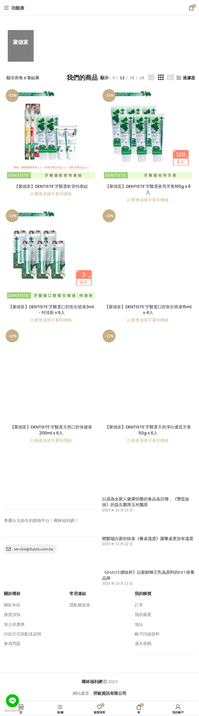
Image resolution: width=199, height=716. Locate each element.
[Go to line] (12, 700)
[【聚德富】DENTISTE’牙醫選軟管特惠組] (51, 134)
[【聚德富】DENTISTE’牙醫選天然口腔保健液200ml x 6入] (51, 375)
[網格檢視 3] (161, 77)
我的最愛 (143, 614)
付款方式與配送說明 (22, 633)
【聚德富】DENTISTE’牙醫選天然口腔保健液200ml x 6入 (51, 430)
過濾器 (189, 77)
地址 (139, 624)
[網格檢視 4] (170, 77)
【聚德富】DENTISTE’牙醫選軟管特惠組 (51, 186)
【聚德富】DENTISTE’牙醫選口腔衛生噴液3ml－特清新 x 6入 (51, 310)
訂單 (139, 604)
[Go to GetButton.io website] (12, 710)
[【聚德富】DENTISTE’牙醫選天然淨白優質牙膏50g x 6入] (148, 375)
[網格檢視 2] (151, 77)
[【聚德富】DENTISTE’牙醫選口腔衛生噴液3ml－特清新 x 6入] (51, 254)
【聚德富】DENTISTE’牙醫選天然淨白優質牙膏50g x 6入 (148, 430)
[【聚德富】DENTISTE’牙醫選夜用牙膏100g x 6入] (148, 134)
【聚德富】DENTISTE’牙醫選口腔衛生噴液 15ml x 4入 (148, 310)
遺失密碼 (143, 643)
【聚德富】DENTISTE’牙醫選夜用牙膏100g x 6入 (148, 189)
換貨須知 (12, 614)
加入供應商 (14, 624)
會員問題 (12, 643)
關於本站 (12, 604)
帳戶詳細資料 (147, 633)
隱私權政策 (79, 604)
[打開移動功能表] (14, 8)
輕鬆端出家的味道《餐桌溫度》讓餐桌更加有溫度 (147, 538)
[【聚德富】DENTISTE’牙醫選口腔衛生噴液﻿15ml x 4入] (148, 254)
